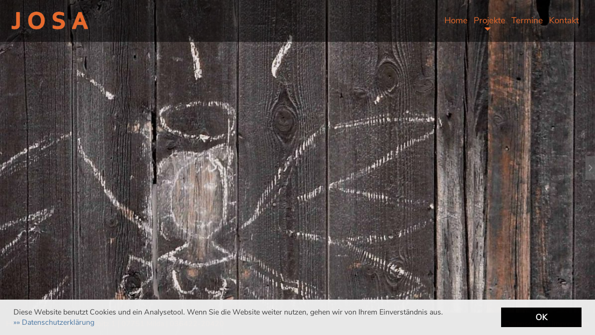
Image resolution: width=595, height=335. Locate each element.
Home (456, 20)
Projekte (489, 20)
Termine (527, 20)
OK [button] (541, 317)
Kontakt (564, 20)
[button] (53, 322)
